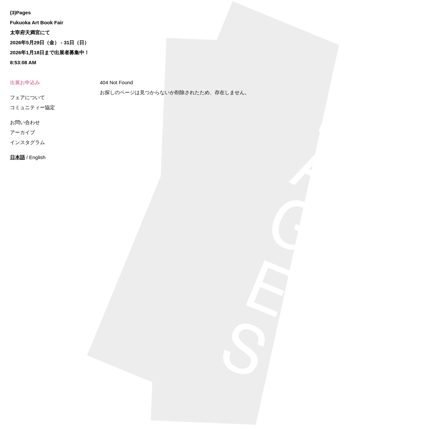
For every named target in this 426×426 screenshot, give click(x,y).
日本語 (17, 157)
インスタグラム (27, 142)
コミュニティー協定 (32, 107)
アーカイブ (22, 132)
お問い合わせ (25, 122)
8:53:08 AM (23, 62)
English (37, 157)
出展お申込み (25, 82)
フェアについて (27, 97)
